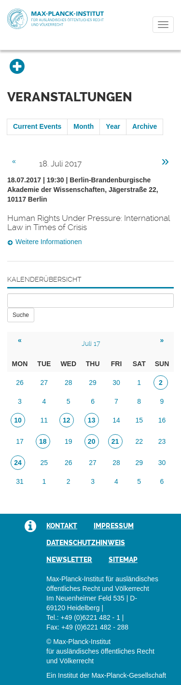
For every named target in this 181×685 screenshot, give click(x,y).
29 (93, 382)
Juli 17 (91, 343)
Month (83, 126)
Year (113, 126)
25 (44, 462)
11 (44, 420)
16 (162, 420)
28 (68, 382)
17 (20, 441)
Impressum (114, 526)
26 (20, 382)
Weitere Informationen (48, 242)
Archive (144, 126)
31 (20, 481)
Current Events (37, 126)
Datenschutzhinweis (85, 543)
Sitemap (123, 559)
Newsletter (69, 559)
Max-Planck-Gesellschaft (128, 675)
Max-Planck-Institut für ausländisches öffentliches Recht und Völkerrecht (55, 19)
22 (139, 441)
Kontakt (61, 526)
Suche (21, 315)
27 (44, 382)
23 (162, 441)
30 (116, 382)
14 (116, 420)
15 (139, 420)
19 (68, 441)
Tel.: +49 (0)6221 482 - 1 (83, 617)
